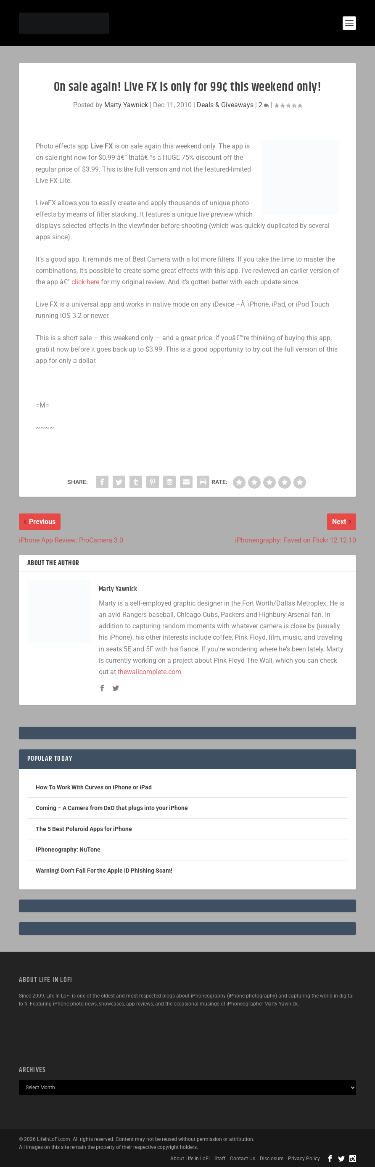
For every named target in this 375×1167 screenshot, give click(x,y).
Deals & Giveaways (225, 105)
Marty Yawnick (126, 105)
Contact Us (242, 1159)
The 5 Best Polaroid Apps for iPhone (84, 829)
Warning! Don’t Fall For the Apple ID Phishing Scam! (104, 870)
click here (85, 282)
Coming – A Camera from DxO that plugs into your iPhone (112, 807)
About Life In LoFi (190, 1159)
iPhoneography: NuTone (68, 849)
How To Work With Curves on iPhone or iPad (94, 787)
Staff (219, 1159)
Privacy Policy (304, 1159)
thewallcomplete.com (149, 672)
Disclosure (271, 1159)
